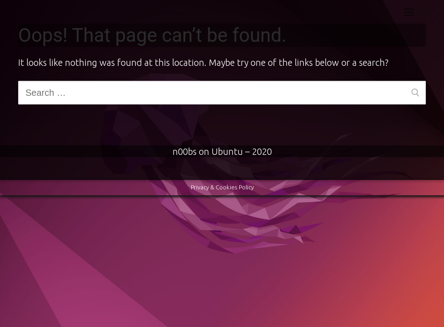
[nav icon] (409, 12)
